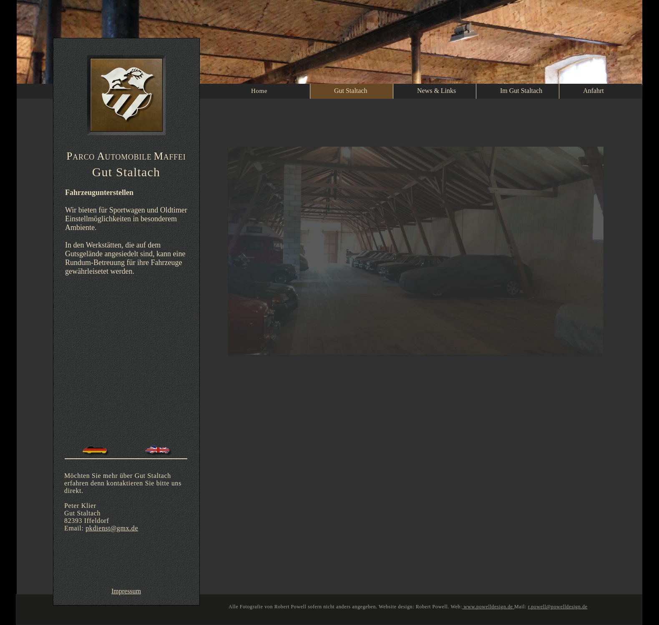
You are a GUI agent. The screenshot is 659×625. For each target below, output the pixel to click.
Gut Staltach (350, 90)
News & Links (436, 90)
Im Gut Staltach (521, 90)
